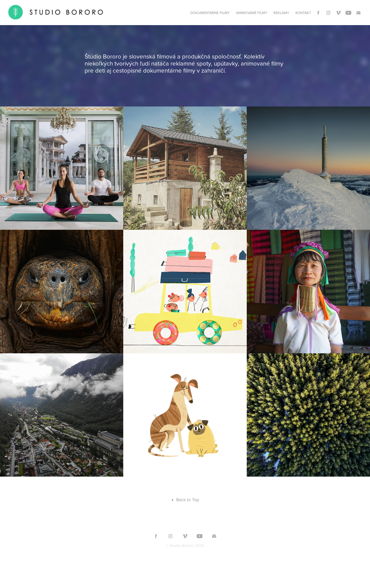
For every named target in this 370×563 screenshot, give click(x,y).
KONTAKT (303, 12)
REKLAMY (281, 12)
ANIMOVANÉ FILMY (251, 12)
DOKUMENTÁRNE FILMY (210, 12)
